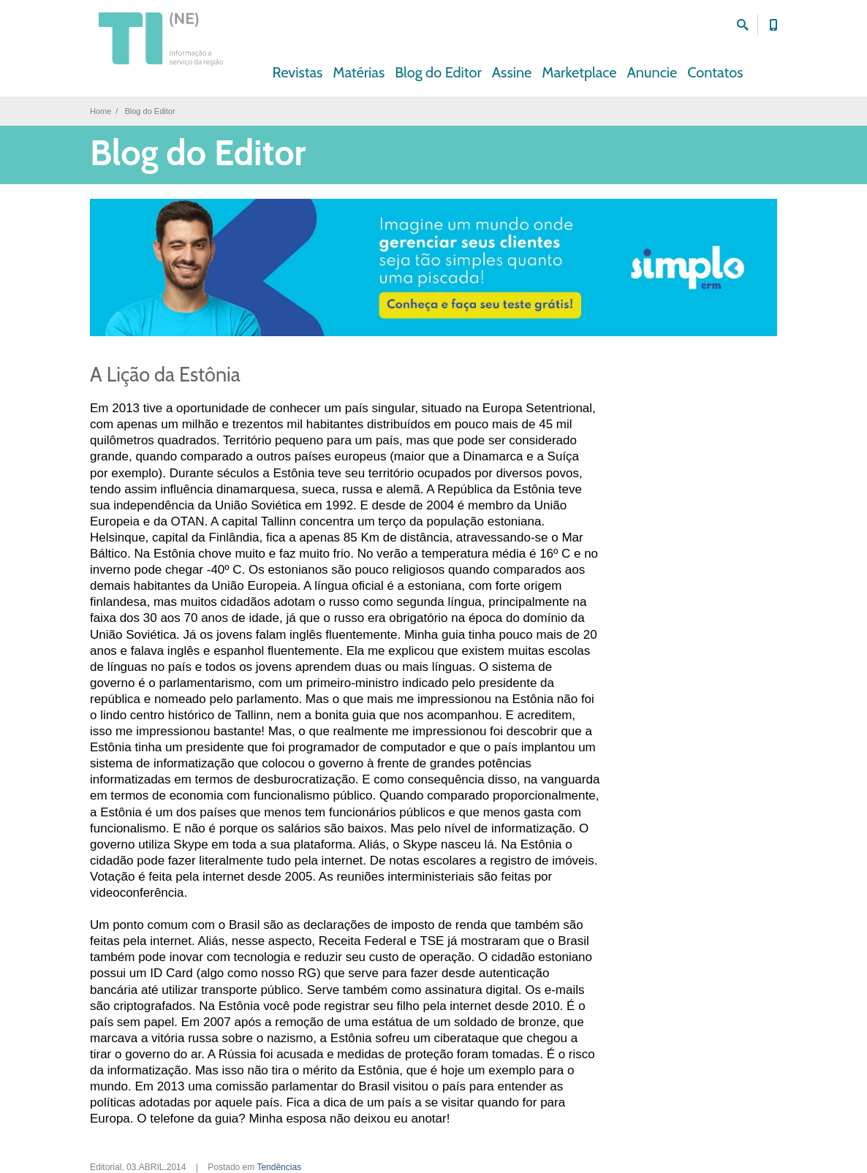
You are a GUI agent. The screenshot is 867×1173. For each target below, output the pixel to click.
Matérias (359, 72)
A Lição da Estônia (165, 374)
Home (100, 111)
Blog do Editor (438, 72)
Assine (512, 72)
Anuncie (652, 72)
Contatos (715, 72)
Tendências (279, 1167)
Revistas (298, 72)
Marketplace (579, 72)
